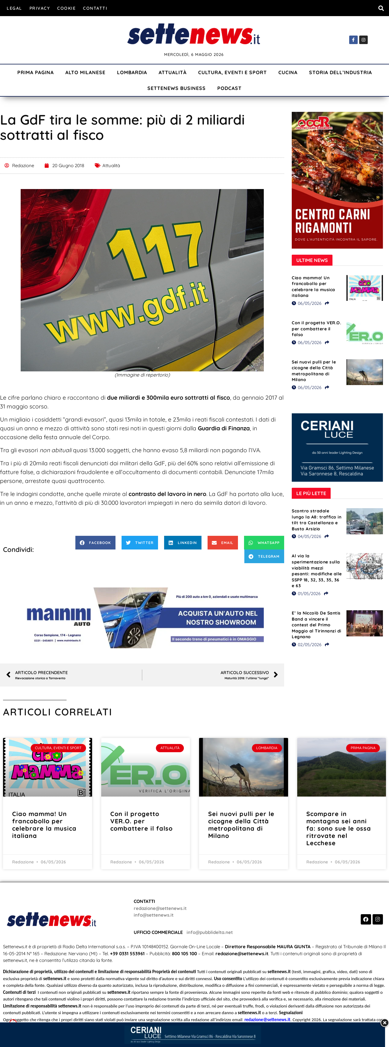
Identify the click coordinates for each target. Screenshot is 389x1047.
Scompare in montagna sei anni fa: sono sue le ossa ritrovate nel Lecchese (338, 828)
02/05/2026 (307, 644)
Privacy (39, 8)
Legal (14, 8)
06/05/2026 (307, 303)
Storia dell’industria (340, 72)
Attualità (173, 72)
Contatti (95, 8)
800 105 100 (184, 953)
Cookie (66, 8)
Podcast (229, 88)
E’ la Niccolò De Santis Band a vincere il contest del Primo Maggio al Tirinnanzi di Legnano (316, 624)
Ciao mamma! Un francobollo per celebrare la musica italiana (313, 286)
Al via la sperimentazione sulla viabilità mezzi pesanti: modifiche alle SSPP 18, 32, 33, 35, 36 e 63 (317, 570)
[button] (381, 8)
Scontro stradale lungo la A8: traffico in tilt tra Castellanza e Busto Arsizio (316, 520)
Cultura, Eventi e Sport (232, 72)
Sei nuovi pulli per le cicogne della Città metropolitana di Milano (314, 371)
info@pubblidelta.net (210, 932)
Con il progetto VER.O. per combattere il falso (316, 328)
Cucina (288, 72)
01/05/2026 (306, 593)
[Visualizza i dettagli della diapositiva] (142, 617)
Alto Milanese (85, 72)
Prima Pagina (35, 72)
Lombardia (132, 72)
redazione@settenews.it (160, 908)
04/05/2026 (306, 536)
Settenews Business (176, 88)
